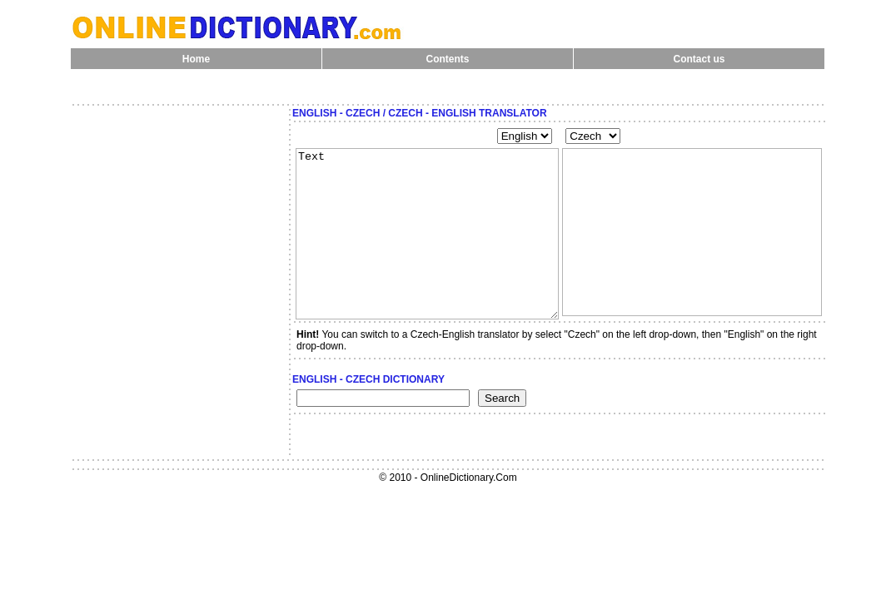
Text (427, 233)
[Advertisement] (179, 132)
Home (196, 59)
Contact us (698, 59)
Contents (447, 59)
